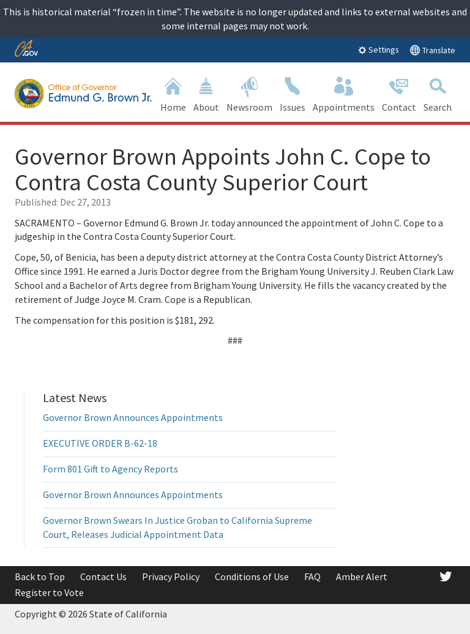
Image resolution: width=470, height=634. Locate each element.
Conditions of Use (252, 576)
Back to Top (40, 576)
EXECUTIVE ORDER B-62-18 (100, 443)
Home (173, 93)
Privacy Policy (171, 576)
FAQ (312, 576)
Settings (378, 49)
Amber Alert (361, 576)
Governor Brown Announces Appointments (133, 417)
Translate (432, 50)
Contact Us (103, 576)
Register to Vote (49, 592)
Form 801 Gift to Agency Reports (110, 469)
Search (437, 93)
